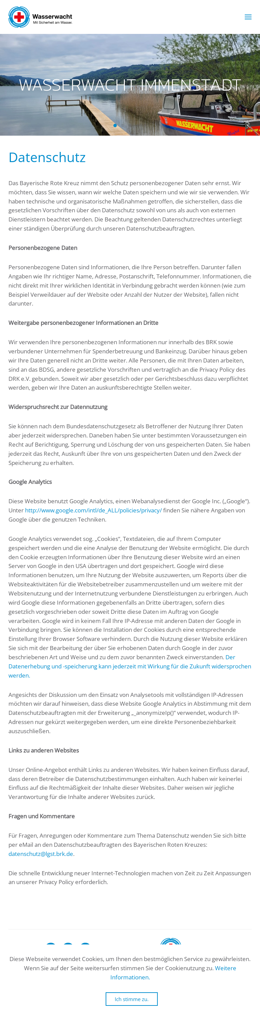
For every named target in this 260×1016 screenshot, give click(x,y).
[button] (248, 17)
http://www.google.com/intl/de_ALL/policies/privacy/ (93, 510)
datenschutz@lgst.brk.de (40, 854)
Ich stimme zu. (132, 999)
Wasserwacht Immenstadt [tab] (115, 125)
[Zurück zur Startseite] (40, 17)
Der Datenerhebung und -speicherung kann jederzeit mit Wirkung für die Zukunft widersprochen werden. (129, 666)
